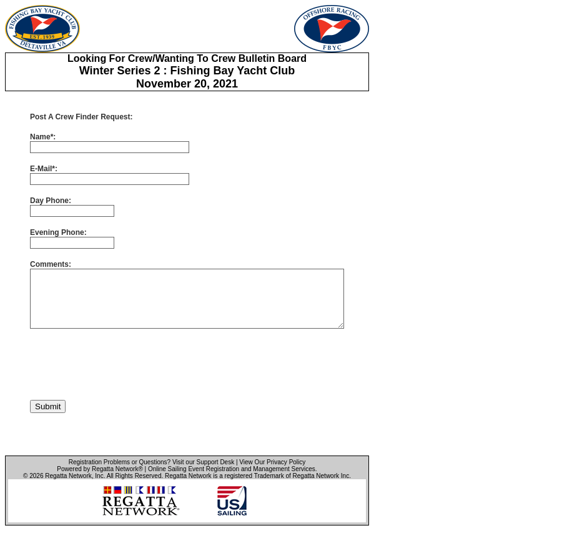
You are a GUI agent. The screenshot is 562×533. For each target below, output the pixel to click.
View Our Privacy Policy (272, 462)
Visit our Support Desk (203, 462)
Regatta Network (68, 475)
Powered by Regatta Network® (99, 469)
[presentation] (125, 364)
